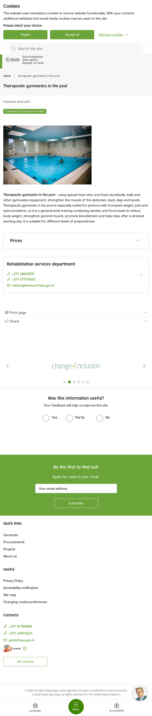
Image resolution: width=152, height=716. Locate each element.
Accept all (72, 34)
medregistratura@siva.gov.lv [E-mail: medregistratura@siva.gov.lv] (33, 285)
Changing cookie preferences (25, 602)
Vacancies (10, 535)
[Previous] (7, 366)
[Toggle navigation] (76, 706)
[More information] (24, 648)
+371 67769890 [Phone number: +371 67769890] (20, 626)
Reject (25, 34)
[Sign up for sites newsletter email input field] (76, 488)
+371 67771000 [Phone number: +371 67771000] (23, 279)
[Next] (144, 366)
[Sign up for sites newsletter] (76, 503)
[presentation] (36, 438)
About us (10, 556)
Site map (9, 595)
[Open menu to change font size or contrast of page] (116, 708)
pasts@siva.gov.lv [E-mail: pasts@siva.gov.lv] (21, 640)
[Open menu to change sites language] (35, 708)
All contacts (25, 661)
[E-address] (12, 648)
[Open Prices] (137, 240)
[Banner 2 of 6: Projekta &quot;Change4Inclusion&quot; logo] (76, 366)
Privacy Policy (13, 581)
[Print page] (76, 312)
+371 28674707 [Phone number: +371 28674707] (23, 274)
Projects (9, 549)
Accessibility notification (20, 588)
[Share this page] (76, 321)
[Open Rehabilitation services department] (140, 275)
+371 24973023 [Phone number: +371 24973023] (20, 633)
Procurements (13, 542)
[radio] (49, 417)
